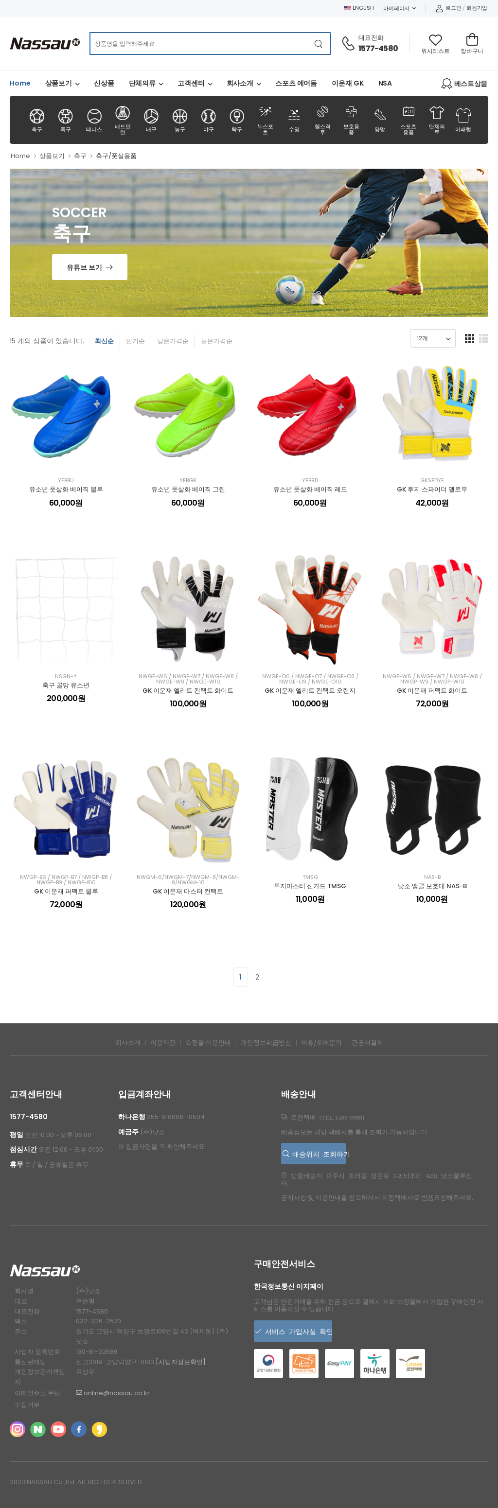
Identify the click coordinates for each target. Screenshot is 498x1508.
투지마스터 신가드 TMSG (310, 886)
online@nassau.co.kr (113, 1393)
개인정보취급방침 (266, 1042)
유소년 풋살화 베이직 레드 (310, 489)
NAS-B (432, 877)
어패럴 (463, 120)
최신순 (104, 341)
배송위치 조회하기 (317, 1153)
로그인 (449, 8)
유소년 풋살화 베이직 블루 (66, 489)
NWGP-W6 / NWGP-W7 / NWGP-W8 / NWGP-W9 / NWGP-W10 (432, 679)
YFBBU (66, 480)
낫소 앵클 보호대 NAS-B (432, 886)
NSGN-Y (66, 676)
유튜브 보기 (84, 267)
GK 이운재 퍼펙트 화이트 (432, 690)
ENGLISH (359, 8)
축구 (37, 120)
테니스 (94, 120)
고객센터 (191, 83)
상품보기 (58, 83)
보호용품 (351, 119)
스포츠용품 (408, 119)
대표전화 (371, 37)
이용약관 (163, 1042)
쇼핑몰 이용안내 (208, 1042)
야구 (208, 120)
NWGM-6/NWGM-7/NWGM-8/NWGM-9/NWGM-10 (188, 880)
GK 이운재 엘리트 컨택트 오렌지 (310, 690)
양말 (380, 119)
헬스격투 (322, 119)
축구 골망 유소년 (65, 685)
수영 (294, 119)
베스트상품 (464, 83)
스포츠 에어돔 (296, 83)
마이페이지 (396, 8)
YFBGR (187, 480)
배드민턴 (122, 120)
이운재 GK (347, 83)
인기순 (135, 341)
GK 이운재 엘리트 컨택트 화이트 (187, 690)
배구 (151, 120)
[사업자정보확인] (181, 1362)
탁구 (237, 120)
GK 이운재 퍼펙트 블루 (66, 891)
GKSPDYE (432, 480)
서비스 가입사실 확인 (297, 1331)
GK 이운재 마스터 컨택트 (188, 891)
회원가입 (476, 8)
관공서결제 (367, 1042)
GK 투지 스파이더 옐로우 (432, 489)
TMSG (310, 877)
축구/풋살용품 (116, 155)
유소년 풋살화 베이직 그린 (188, 489)
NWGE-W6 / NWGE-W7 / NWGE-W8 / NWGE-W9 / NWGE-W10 (188, 679)
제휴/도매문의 (321, 1042)
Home (20, 83)
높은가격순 (216, 341)
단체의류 (142, 83)
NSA (385, 83)
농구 (180, 120)
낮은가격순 (173, 341)
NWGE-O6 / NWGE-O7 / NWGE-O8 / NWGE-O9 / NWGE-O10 (310, 679)
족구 (65, 120)
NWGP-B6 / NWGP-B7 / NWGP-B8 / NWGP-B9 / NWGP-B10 (66, 880)
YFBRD (310, 480)
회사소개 (240, 83)
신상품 (104, 83)
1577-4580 (378, 48)
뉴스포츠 (265, 119)
